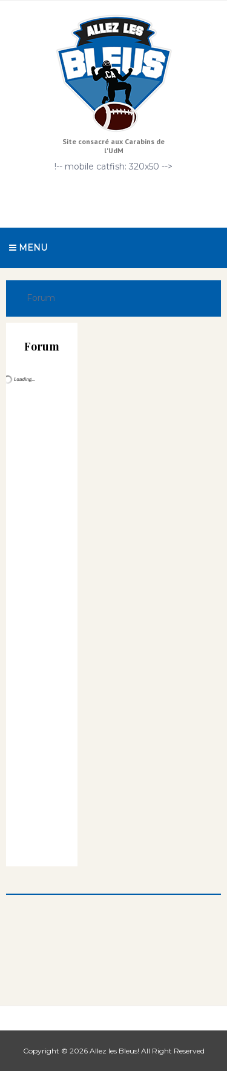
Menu (28, 247)
